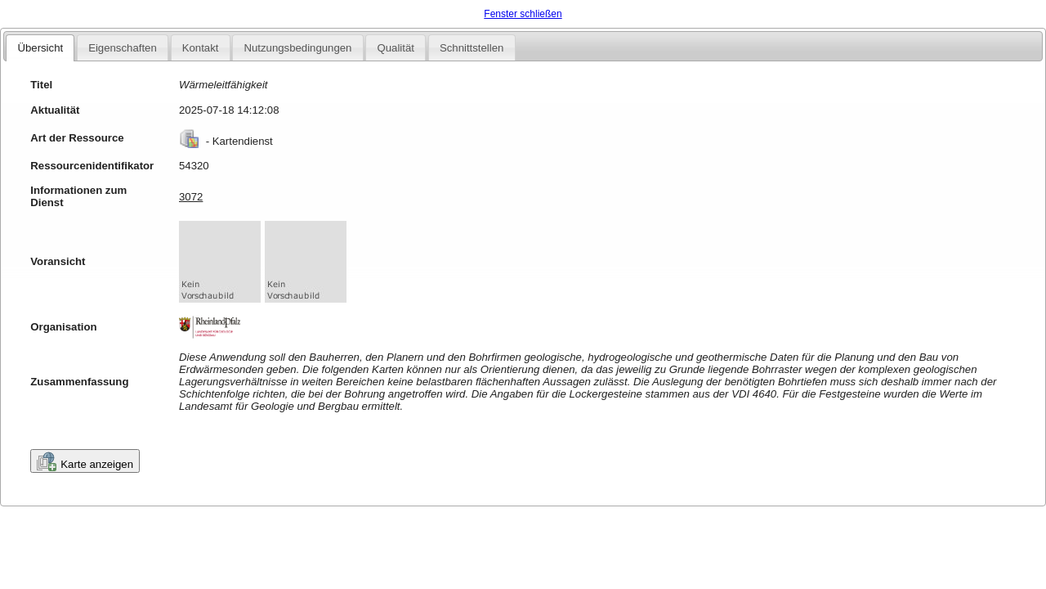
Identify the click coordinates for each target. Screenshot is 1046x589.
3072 (191, 197)
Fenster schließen (522, 14)
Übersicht (40, 48)
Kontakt (200, 48)
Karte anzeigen (85, 461)
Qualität (395, 48)
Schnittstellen (471, 48)
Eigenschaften (122, 48)
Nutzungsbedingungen (297, 48)
